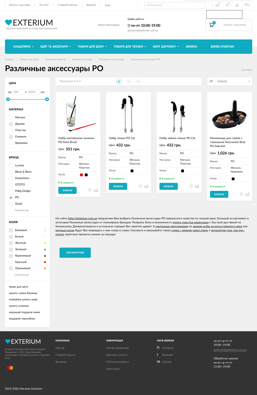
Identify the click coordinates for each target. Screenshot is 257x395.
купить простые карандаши (191, 222)
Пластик (17, 130)
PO (14, 198)
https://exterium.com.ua (82, 218)
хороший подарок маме (24, 312)
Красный (17, 262)
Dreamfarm (22, 178)
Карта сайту (113, 369)
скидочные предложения (171, 226)
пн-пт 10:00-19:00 (144, 25)
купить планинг (19, 306)
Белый (16, 237)
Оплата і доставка (19, 5)
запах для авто (18, 286)
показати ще (22, 210)
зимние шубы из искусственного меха (217, 226)
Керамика (18, 143)
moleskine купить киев (23, 299)
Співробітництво (67, 5)
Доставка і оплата (116, 355)
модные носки (65, 230)
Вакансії (91, 5)
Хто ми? (44, 5)
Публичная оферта (117, 362)
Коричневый (20, 256)
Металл (17, 118)
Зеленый (17, 250)
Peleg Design (23, 191)
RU (247, 5)
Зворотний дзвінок (109, 25)
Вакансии (61, 362)
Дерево (17, 124)
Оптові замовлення (117, 348)
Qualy (18, 203)
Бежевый (18, 230)
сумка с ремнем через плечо (189, 230)
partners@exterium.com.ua (143, 30)
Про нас (60, 348)
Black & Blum (23, 172)
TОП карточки (75, 253)
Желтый (17, 243)
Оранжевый (19, 269)
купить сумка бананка (23, 293)
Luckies (19, 165)
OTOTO (20, 184)
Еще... (108, 5)
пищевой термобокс (22, 318)
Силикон (17, 137)
